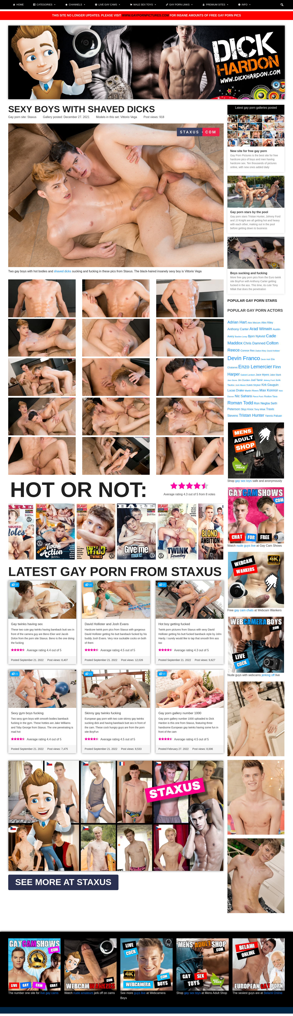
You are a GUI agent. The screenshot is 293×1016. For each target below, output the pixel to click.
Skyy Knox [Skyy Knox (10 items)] (247, 410)
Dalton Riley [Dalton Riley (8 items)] (260, 351)
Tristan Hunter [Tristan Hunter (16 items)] (251, 417)
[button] (282, 4)
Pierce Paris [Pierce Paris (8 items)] (258, 398)
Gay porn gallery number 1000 (179, 713)
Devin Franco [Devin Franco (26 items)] (243, 359)
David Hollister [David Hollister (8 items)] (273, 351)
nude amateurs (83, 995)
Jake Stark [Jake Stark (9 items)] (275, 375)
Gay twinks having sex (27, 624)
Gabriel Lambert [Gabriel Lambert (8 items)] (247, 376)
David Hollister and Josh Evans (107, 624)
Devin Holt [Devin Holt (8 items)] (265, 360)
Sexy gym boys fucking (27, 713)
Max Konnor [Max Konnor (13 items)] (268, 392)
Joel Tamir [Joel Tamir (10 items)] (257, 381)
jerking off (268, 677)
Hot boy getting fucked (174, 624)
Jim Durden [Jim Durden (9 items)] (244, 381)
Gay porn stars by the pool (249, 212)
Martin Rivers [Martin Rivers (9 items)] (252, 392)
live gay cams (50, 995)
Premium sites (217, 4)
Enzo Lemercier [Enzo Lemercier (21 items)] (255, 367)
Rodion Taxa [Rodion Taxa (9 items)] (270, 398)
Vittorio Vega (130, 117)
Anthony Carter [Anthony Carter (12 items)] (238, 329)
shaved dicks (62, 271)
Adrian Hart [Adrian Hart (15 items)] (237, 322)
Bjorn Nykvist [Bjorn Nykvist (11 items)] (256, 336)
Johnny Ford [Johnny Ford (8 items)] (269, 381)
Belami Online (273, 995)
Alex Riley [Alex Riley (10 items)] (267, 322)
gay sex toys (243, 482)
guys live (140, 995)
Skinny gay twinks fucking (103, 713)
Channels (77, 4)
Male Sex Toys (144, 4)
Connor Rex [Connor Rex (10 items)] (247, 351)
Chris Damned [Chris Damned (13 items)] (254, 344)
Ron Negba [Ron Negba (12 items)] (262, 405)
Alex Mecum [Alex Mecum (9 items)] (254, 323)
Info (246, 4)
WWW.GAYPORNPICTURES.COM (145, 15)
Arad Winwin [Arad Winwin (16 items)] (260, 329)
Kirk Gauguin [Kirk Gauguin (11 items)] (270, 386)
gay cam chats (244, 612)
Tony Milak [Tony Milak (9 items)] (259, 411)
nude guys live (246, 547)
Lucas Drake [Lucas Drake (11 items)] (235, 392)
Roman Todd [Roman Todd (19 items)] (240, 404)
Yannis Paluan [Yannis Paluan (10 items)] (273, 417)
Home (20, 4)
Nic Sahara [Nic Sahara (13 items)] (243, 398)
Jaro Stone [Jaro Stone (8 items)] (232, 381)
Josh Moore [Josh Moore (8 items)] (240, 386)
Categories (46, 4)
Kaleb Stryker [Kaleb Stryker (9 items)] (253, 386)
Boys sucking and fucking (248, 273)
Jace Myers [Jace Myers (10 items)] (262, 375)
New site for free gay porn (248, 151)
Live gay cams (109, 4)
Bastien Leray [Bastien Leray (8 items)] (241, 337)
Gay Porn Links (181, 4)
